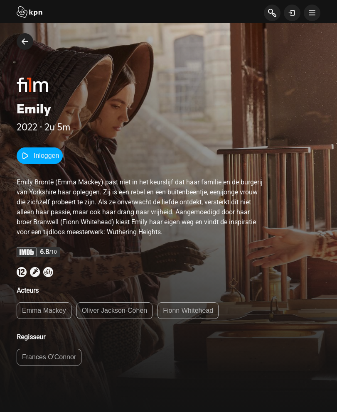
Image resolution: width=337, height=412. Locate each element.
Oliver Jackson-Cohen (114, 310)
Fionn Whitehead (188, 310)
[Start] (29, 13)
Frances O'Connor (49, 356)
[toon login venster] (292, 13)
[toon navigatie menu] (312, 13)
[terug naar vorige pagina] (25, 41)
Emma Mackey (44, 310)
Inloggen (39, 156)
